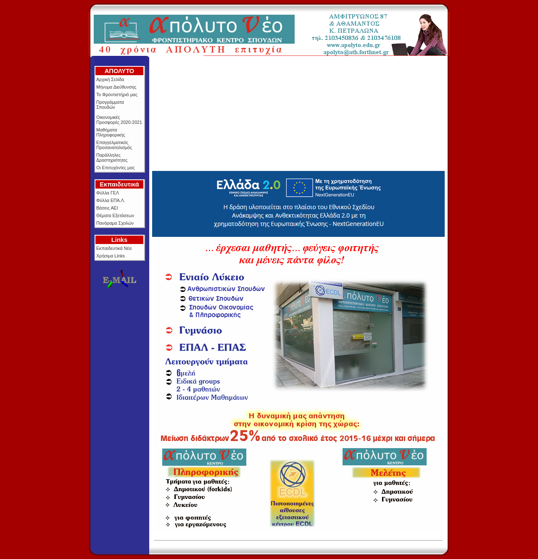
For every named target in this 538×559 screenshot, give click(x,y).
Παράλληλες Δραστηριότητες (112, 157)
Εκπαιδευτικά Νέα (114, 248)
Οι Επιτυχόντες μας (115, 167)
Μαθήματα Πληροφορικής (110, 132)
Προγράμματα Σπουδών (110, 105)
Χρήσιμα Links (110, 255)
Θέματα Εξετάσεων (115, 215)
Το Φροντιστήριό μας (116, 94)
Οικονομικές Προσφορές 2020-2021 (119, 120)
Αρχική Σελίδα (110, 79)
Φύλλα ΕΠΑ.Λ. (110, 200)
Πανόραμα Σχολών (115, 223)
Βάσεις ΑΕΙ (107, 207)
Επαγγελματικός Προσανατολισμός (114, 145)
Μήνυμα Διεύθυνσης (116, 86)
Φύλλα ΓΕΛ (107, 192)
